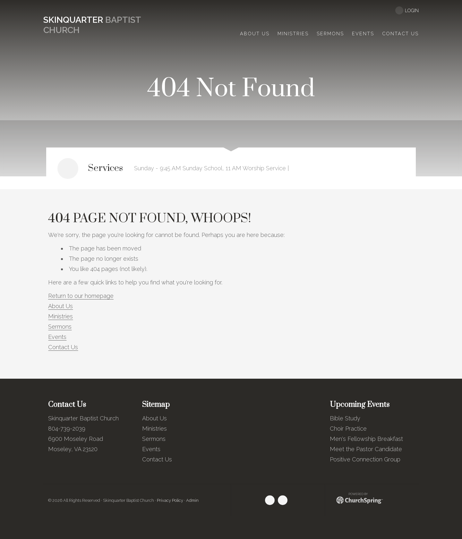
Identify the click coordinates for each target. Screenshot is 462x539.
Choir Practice (348, 428)
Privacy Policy (170, 500)
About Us (60, 306)
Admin (192, 500)
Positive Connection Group (365, 459)
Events (57, 336)
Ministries (60, 316)
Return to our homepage (81, 295)
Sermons (60, 326)
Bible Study (345, 418)
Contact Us (63, 347)
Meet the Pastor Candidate (366, 449)
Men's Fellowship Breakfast (366, 438)
